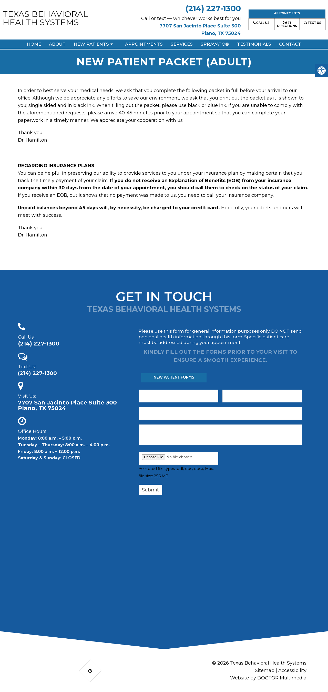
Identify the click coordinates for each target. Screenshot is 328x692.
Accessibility (292, 670)
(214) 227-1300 (213, 8)
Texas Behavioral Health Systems (45, 18)
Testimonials (254, 44)
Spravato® (215, 44)
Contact (290, 44)
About (57, 44)
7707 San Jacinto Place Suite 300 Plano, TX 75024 (67, 405)
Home (34, 44)
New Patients (91, 44)
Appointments (287, 13)
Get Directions (287, 25)
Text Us (312, 23)
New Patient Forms (173, 377)
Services (182, 44)
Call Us (261, 23)
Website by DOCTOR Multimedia (268, 678)
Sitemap (264, 670)
